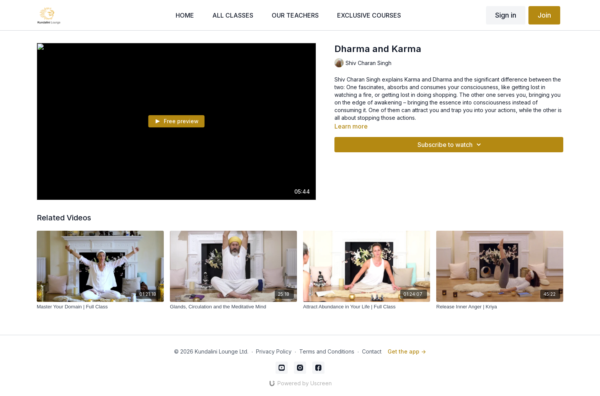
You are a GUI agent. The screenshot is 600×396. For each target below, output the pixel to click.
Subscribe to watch (450, 144)
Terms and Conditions (326, 351)
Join (544, 15)
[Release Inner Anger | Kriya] (499, 307)
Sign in (505, 15)
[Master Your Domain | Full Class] (100, 307)
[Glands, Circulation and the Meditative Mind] (233, 307)
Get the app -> (407, 351)
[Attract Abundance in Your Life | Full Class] (366, 307)
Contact (372, 351)
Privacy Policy (274, 351)
